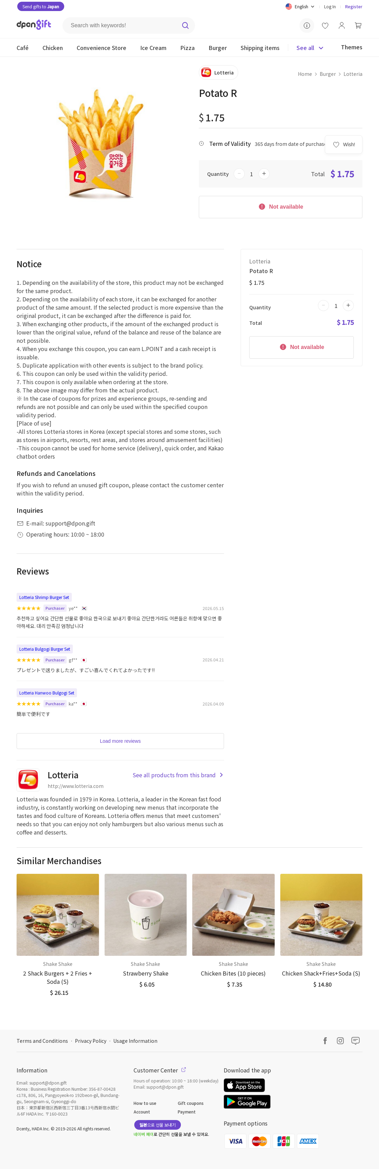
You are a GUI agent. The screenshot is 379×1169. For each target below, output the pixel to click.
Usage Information (135, 1040)
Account (142, 1112)
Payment (187, 1112)
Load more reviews (120, 741)
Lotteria (352, 73)
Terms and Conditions (42, 1040)
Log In (330, 6)
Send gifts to (40, 6)
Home (305, 73)
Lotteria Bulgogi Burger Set (44, 649)
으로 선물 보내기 (157, 1125)
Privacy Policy (90, 1040)
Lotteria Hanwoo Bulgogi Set (46, 693)
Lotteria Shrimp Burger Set (44, 597)
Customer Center (160, 1070)
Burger (328, 73)
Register (353, 6)
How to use (145, 1103)
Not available (280, 206)
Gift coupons (191, 1103)
